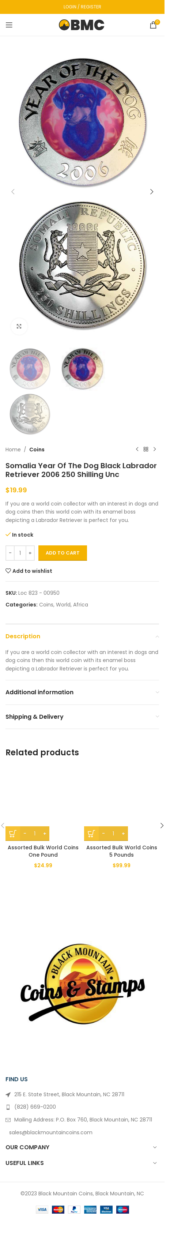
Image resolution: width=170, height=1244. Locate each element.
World (63, 604)
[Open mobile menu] (9, 25)
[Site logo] (82, 24)
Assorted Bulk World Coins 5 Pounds (121, 851)
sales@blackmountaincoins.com (50, 1132)
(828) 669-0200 (35, 1106)
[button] (12, 191)
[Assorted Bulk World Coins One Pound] (42, 803)
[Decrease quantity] (10, 553)
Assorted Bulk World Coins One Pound (43, 851)
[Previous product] (137, 449)
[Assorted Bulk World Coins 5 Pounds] (121, 803)
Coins (37, 449)
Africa (80, 604)
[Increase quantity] (30, 553)
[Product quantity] (20, 553)
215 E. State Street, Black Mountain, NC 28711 (69, 1094)
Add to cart (63, 552)
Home (13, 449)
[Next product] (154, 449)
